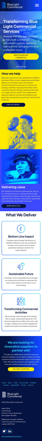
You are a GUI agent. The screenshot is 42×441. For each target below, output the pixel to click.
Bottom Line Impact (21, 236)
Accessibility (15, 385)
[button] (3, 40)
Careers (6, 385)
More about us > (14, 206)
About (10, 383)
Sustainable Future (21, 274)
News (16, 383)
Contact (30, 385)
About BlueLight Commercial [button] (21, 57)
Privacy (23, 385)
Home (4, 383)
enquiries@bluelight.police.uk (11, 436)
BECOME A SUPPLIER (21, 369)
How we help (23, 383)
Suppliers (33, 383)
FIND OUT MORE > (13, 105)
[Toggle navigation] (37, 5)
